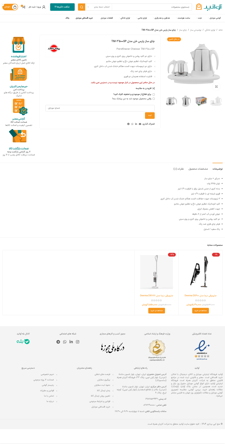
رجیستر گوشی (48, 385)
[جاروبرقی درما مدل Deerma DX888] (156, 272)
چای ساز (183, 30)
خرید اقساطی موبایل (84, 18)
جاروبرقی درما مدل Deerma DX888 (156, 295)
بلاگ (67, 18)
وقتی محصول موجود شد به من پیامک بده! (133, 98)
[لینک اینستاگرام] (77, 342)
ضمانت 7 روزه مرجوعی (43, 379)
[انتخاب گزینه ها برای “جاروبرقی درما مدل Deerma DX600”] (200, 310)
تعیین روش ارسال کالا (100, 396)
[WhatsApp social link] (132, 124)
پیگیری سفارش (103, 379)
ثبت (150, 115)
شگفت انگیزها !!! (62, 7)
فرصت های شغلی (102, 374)
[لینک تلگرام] (128, 124)
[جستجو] (135, 7)
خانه (221, 30)
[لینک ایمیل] (140, 124)
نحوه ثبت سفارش (102, 385)
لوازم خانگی (210, 30)
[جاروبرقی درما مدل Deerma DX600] (200, 272)
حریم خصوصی (47, 374)
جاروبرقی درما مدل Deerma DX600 (201, 295)
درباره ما (50, 401)
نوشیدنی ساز (195, 30)
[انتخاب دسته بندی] (98, 7)
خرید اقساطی (216, 377)
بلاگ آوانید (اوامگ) (181, 386)
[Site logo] (209, 7)
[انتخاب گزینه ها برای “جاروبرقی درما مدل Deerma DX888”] (156, 310)
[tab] (217, 167)
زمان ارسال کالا (103, 390)
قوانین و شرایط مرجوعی (99, 401)
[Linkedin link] (136, 124)
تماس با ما (49, 396)
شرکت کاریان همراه (195, 380)
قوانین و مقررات (47, 390)
